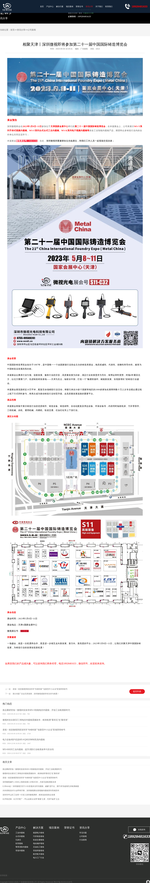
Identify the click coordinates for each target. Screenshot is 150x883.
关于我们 (99, 6)
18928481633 (139, 6)
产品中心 (50, 6)
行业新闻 (83, 840)
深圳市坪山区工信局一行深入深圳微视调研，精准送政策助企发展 (29, 795)
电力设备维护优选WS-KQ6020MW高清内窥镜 (24, 739)
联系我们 (109, 6)
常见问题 (83, 833)
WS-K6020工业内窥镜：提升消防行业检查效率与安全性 (28, 749)
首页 (42, 6)
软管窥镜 (19, 843)
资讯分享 (89, 6)
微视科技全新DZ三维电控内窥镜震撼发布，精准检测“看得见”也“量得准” (35, 720)
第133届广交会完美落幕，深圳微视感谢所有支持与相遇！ (36, 694)
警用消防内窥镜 (22, 847)
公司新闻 (32, 30)
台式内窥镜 (20, 836)
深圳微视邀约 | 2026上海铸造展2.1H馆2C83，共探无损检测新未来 (29, 782)
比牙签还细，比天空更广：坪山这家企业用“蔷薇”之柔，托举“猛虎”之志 (31, 799)
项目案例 (69, 6)
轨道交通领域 (38, 840)
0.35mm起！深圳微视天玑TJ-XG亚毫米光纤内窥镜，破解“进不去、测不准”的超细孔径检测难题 (41, 786)
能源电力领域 (38, 833)
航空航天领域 (38, 854)
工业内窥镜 (20, 833)
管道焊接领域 (38, 850)
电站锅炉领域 (38, 843)
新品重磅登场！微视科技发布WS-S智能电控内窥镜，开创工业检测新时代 (36, 710)
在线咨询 (139, 829)
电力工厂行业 (38, 858)
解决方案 (59, 6)
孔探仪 (18, 840)
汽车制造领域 (38, 836)
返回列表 (137, 691)
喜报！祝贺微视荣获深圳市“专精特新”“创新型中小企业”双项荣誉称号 (40, 689)
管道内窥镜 (20, 850)
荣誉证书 (79, 6)
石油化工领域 (38, 847)
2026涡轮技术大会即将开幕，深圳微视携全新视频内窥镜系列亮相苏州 (31, 790)
